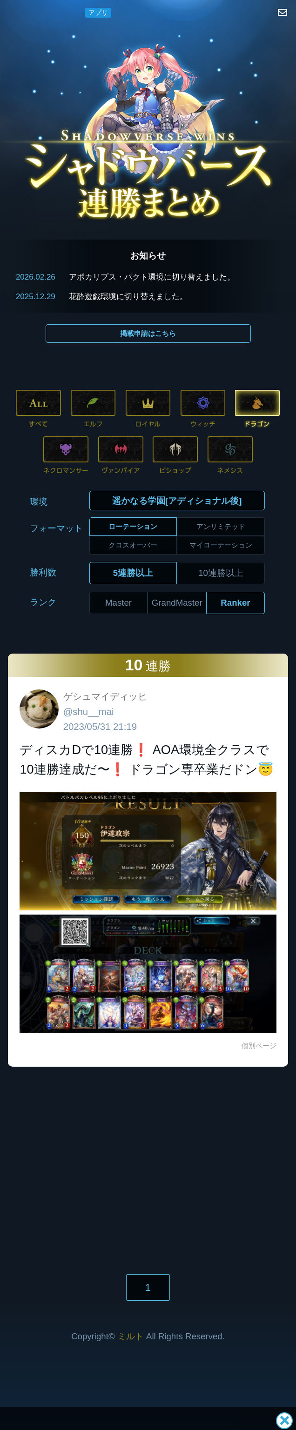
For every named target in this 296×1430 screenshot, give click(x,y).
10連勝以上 (220, 573)
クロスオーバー (132, 545)
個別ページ (259, 1045)
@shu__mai (88, 712)
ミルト (130, 1336)
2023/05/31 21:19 (100, 727)
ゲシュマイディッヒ (105, 696)
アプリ (98, 12)
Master (118, 603)
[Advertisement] (148, 1155)
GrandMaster (177, 603)
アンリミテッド (220, 526)
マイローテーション (220, 545)
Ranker (235, 603)
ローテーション (132, 526)
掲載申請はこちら (148, 333)
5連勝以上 (133, 573)
